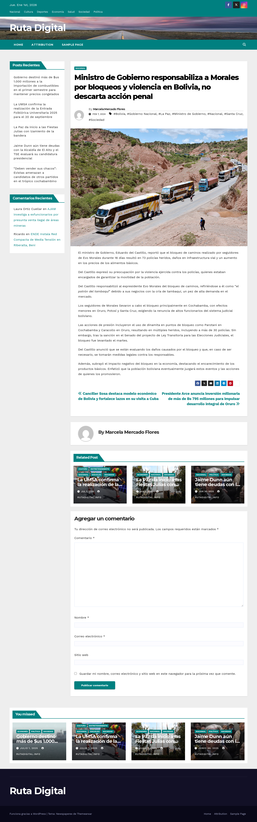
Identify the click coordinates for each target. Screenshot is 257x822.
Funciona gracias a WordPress (28, 813)
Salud (71, 11)
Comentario (84, 538)
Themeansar (84, 813)
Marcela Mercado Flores (109, 109)
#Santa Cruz (233, 114)
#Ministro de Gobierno (189, 114)
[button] (244, 44)
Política (98, 11)
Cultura (28, 11)
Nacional (15, 11)
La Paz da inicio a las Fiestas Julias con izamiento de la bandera (36, 131)
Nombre (81, 617)
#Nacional (214, 114)
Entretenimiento (100, 469)
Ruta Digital (38, 28)
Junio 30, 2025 (209, 748)
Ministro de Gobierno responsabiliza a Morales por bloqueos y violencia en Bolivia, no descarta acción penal (156, 87)
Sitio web (81, 655)
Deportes (42, 11)
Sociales (96, 475)
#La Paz (164, 114)
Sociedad (84, 11)
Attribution (42, 44)
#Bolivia (119, 114)
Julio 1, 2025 (29, 748)
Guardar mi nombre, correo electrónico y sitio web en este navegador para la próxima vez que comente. (157, 674)
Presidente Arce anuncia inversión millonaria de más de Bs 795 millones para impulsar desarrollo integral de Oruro (201, 398)
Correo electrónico (89, 636)
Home (18, 44)
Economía (58, 11)
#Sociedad (96, 120)
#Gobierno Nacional (142, 114)
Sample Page (72, 44)
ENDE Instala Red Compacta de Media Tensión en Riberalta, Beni (37, 239)
